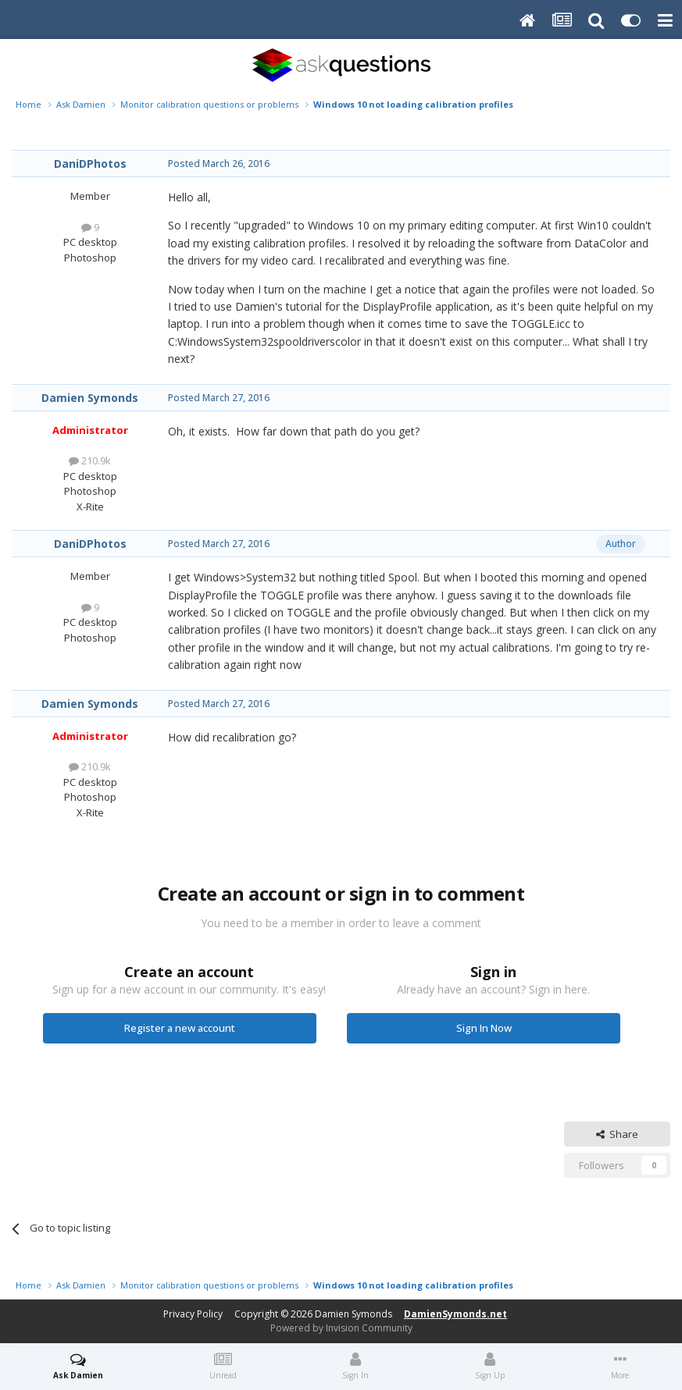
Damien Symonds (89, 397)
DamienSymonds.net (455, 1314)
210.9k (90, 460)
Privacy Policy (193, 1314)
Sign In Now (484, 1028)
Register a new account (179, 1028)
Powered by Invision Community (341, 1328)
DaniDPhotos (90, 163)
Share (617, 1134)
